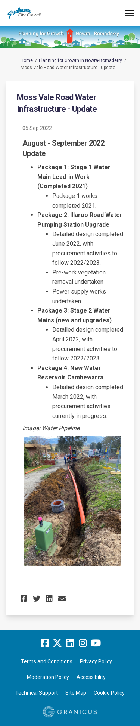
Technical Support (36, 693)
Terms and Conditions (46, 661)
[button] (25, 598)
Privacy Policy (96, 661)
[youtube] (95, 643)
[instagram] (82, 643)
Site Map (75, 693)
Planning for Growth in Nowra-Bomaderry (80, 60)
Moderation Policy (48, 677)
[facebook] (44, 643)
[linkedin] (70, 643)
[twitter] (57, 643)
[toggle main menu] (129, 13)
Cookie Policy (109, 693)
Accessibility (91, 677)
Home (27, 60)
